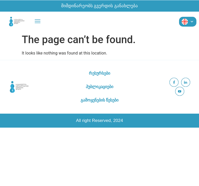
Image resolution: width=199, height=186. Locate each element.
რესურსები (99, 73)
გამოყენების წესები (99, 100)
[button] (37, 21)
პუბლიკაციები (99, 86)
